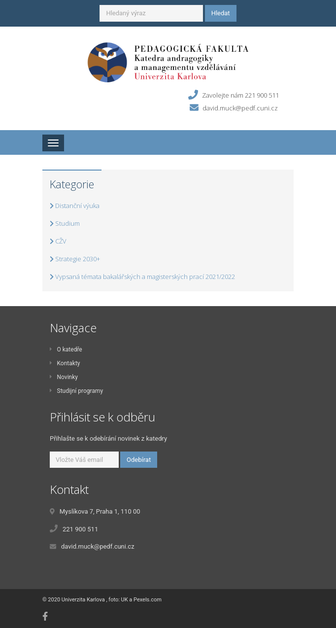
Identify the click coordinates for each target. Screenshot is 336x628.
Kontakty (65, 363)
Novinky (64, 377)
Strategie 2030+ (75, 258)
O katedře (66, 349)
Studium (65, 223)
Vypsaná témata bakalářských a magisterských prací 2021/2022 (142, 276)
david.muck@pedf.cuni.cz (240, 107)
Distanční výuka (75, 205)
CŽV (58, 241)
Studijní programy (76, 390)
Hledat (220, 13)
